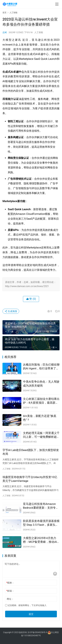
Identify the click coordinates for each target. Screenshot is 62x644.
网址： (10, 599)
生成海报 (11, 311)
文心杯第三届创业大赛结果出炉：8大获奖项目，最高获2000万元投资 (41, 401)
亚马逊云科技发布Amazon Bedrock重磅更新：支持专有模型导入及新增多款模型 (41, 506)
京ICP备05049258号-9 (37, 632)
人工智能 (38, 32)
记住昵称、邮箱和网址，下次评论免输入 (25, 605)
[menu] (56, 4)
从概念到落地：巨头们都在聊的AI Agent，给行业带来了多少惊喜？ (41, 366)
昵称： (10, 582)
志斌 (4, 32)
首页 (4, 12)
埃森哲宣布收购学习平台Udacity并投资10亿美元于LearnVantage (29, 479)
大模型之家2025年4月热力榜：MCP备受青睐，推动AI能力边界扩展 (40, 540)
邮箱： (10, 591)
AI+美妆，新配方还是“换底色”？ (39, 417)
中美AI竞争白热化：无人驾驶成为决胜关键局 (41, 383)
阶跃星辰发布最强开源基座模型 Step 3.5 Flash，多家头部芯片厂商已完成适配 (41, 523)
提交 (31, 614)
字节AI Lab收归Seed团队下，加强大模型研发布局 (30, 452)
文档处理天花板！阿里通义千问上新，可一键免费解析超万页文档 (41, 435)
